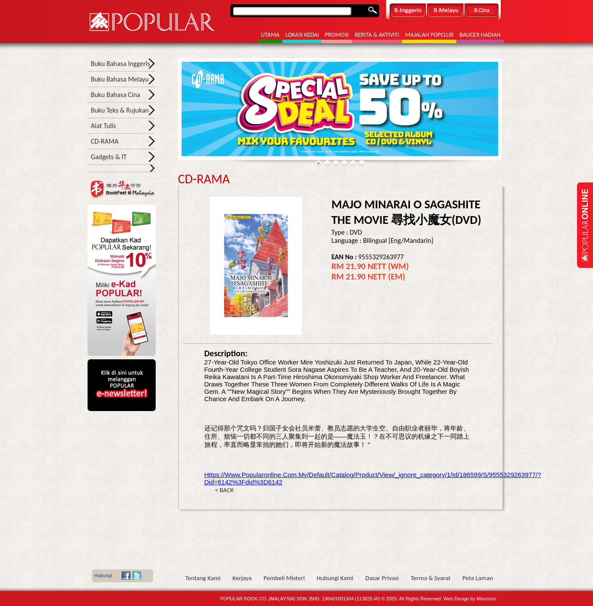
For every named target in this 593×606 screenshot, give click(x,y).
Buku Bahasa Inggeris (120, 64)
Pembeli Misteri (284, 578)
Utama (270, 34)
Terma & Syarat (430, 578)
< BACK (224, 490)
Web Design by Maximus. (470, 598)
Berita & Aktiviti (377, 34)
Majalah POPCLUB (429, 34)
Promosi (336, 34)
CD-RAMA (105, 141)
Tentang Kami (203, 578)
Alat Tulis (103, 126)
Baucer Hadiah (479, 34)
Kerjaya (241, 578)
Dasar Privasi (382, 578)
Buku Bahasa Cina (115, 95)
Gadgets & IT (109, 157)
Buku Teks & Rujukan (120, 110)
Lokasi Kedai (302, 34)
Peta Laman (477, 578)
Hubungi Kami (335, 578)
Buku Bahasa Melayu (120, 79)
